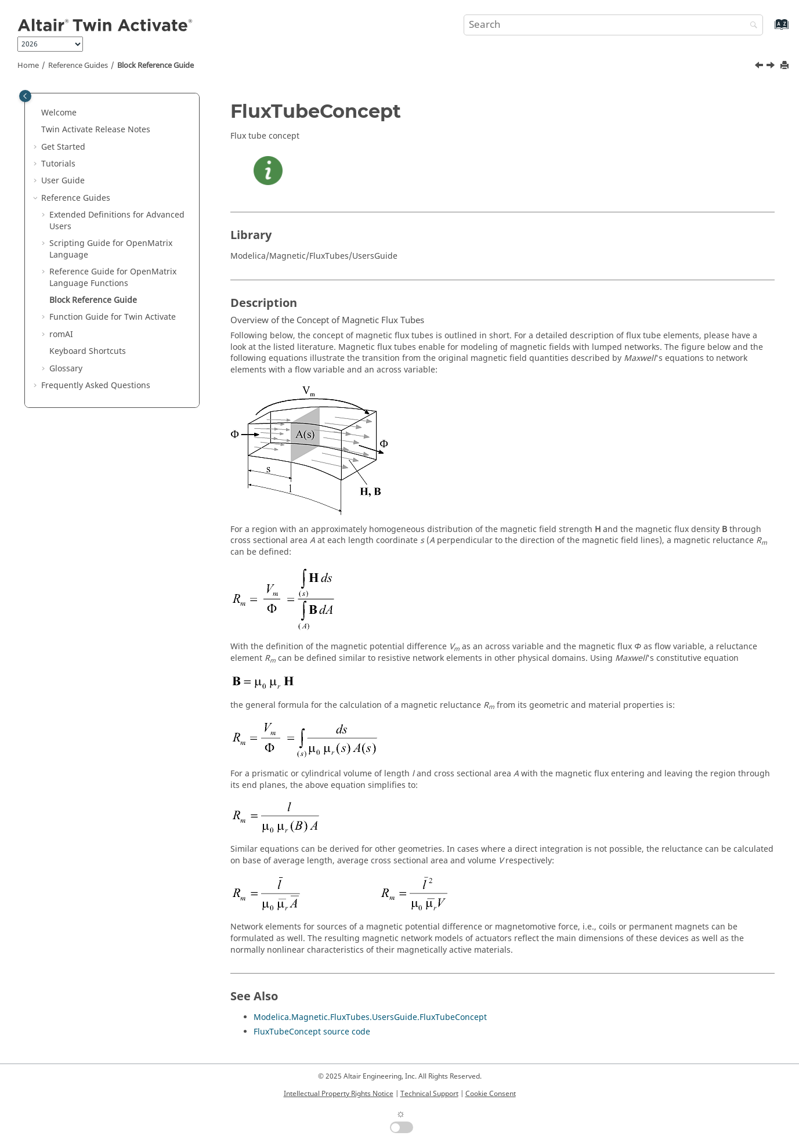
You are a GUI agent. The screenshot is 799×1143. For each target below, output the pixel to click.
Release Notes (95, 130)
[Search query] (613, 25)
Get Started (63, 147)
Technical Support (429, 1093)
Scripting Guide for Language (110, 249)
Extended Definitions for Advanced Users (117, 221)
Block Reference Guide (155, 65)
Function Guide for (112, 317)
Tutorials (58, 164)
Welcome (59, 113)
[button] (36, 113)
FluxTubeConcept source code (312, 1032)
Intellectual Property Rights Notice (338, 1093)
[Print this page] (785, 66)
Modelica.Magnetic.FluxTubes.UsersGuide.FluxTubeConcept (370, 1017)
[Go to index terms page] (769, 30)
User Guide (63, 181)
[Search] (751, 26)
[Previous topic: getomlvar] (760, 67)
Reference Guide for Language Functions (112, 278)
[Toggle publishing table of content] (25, 96)
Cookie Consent (490, 1093)
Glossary (65, 369)
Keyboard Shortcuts (87, 351)
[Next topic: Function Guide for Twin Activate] (771, 67)
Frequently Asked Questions (95, 385)
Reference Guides (78, 65)
